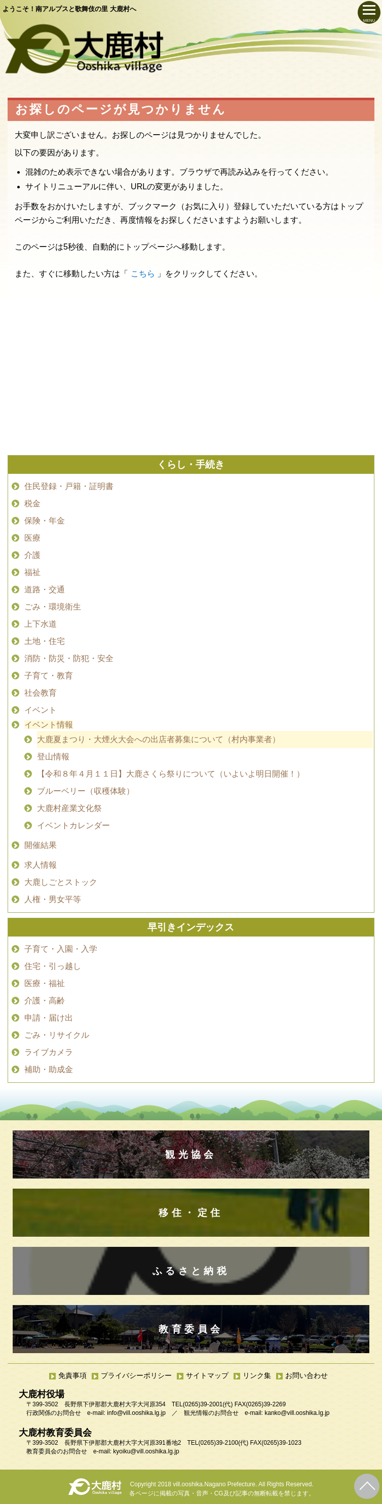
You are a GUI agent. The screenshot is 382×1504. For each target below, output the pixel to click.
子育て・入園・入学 (60, 949)
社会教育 (40, 692)
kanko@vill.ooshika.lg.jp (296, 1412)
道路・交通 (44, 589)
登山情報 (53, 756)
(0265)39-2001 (203, 1404)
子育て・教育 (48, 675)
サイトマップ (207, 1375)
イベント (40, 710)
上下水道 (40, 624)
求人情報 (40, 865)
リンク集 (257, 1375)
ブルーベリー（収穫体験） (85, 791)
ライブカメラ (48, 1052)
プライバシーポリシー (136, 1375)
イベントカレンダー (73, 825)
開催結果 (40, 845)
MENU (369, 20)
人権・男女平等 (52, 899)
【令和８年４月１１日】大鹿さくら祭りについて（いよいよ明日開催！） (170, 773)
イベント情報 (48, 724)
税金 (32, 503)
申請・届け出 (48, 1017)
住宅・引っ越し (52, 966)
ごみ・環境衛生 (52, 606)
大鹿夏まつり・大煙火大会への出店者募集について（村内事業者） (158, 739)
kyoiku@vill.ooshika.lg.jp (146, 1451)
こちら (143, 273)
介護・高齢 (44, 1000)
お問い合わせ (306, 1375)
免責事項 (72, 1375)
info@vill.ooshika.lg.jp (136, 1412)
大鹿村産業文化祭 (69, 808)
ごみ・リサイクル (56, 1035)
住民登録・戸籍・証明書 (68, 486)
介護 (32, 555)
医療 (32, 538)
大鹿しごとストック (60, 882)
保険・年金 (44, 520)
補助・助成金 (48, 1069)
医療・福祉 (44, 983)
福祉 (32, 572)
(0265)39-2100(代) (223, 1442)
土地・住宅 (44, 641)
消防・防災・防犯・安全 (68, 658)
